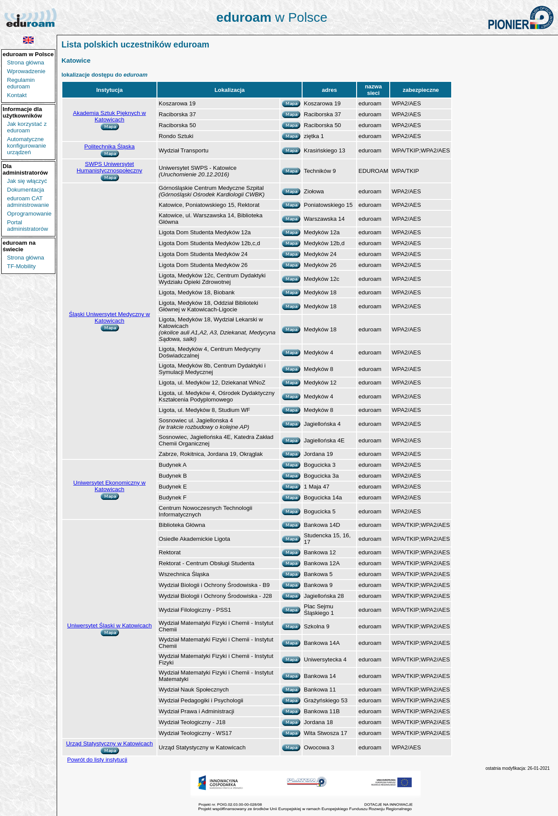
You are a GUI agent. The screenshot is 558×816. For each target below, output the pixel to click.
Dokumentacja (25, 189)
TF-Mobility (21, 266)
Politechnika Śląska (109, 146)
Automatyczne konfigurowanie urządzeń (26, 145)
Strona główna (25, 62)
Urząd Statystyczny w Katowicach (109, 743)
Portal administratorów (27, 225)
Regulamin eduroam (21, 83)
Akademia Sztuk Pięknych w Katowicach (109, 116)
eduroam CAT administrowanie (28, 201)
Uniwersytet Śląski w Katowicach (109, 625)
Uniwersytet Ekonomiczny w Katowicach (109, 485)
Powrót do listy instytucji (97, 759)
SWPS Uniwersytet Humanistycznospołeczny (109, 167)
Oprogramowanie (29, 213)
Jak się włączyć (27, 181)
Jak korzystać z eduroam (27, 127)
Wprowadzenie (26, 71)
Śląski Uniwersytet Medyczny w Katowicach (109, 317)
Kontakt (17, 95)
